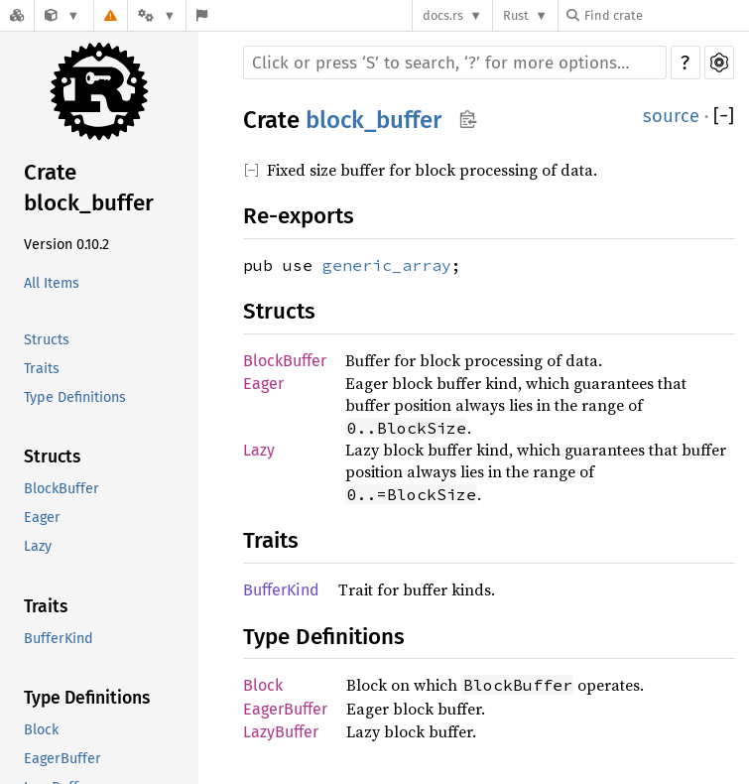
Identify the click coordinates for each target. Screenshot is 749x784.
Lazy (38, 546)
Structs (46, 339)
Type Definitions (75, 397)
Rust (516, 15)
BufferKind (58, 638)
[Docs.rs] (17, 15)
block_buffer (373, 120)
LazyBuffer (280, 731)
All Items (51, 283)
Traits (42, 368)
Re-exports (298, 215)
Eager (42, 517)
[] (723, 116)
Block (41, 729)
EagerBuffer (62, 758)
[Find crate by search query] (665, 15)
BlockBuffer (61, 488)
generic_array (386, 265)
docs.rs (443, 15)
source (671, 116)
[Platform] (157, 15)
